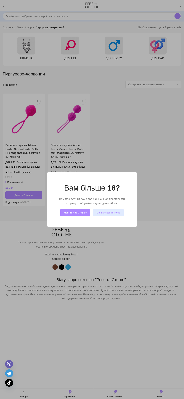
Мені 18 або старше (75, 212)
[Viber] (9, 364)
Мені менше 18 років (108, 212)
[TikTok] (9, 383)
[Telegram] (9, 373)
